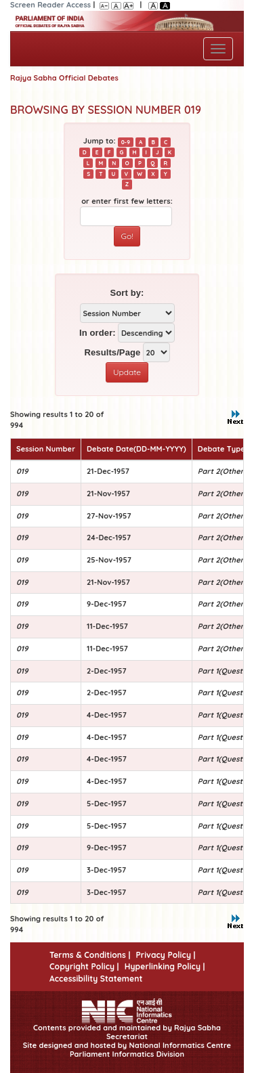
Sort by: (127, 293)
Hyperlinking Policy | (165, 966)
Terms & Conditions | (89, 955)
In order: (97, 333)
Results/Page (112, 352)
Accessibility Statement (95, 978)
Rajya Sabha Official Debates (64, 78)
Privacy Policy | (165, 955)
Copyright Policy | (84, 966)
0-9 (125, 141)
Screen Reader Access (50, 4)
